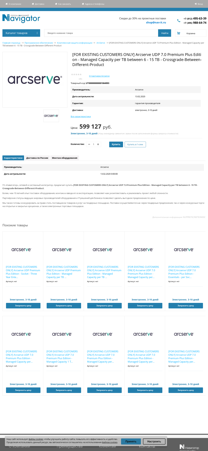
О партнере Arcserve (99, 75)
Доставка (39, 3)
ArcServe (101, 42)
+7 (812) (195, 18)
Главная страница (11, 42)
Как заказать (64, 3)
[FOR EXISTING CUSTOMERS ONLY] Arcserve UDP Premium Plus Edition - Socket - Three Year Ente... (23, 272)
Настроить (154, 441)
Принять (130, 441)
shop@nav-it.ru (156, 22)
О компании (15, 3)
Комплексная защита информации (74, 42)
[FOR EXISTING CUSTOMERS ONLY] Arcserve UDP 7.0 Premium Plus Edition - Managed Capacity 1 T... (62, 356)
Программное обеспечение (39, 42)
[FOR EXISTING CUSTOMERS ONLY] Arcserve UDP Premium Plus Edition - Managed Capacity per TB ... (63, 272)
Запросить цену (23, 305)
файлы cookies (36, 439)
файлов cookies (109, 442)
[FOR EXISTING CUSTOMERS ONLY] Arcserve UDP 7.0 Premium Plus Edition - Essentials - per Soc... (184, 272)
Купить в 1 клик (135, 144)
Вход (200, 3)
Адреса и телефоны (94, 3)
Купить (116, 144)
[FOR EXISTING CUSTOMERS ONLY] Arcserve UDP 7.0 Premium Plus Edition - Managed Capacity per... (143, 272)
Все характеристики (81, 116)
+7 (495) (195, 22)
